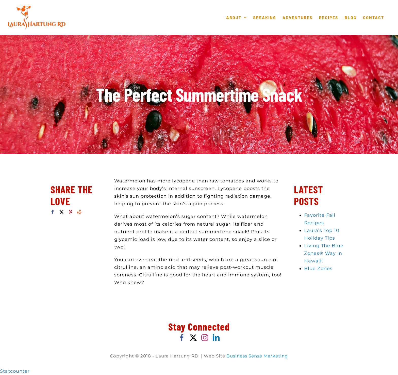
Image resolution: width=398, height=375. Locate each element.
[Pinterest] (70, 212)
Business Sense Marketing (257, 355)
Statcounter (15, 371)
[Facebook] (53, 212)
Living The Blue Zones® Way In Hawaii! (323, 253)
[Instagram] (204, 337)
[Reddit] (79, 212)
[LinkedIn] (216, 337)
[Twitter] (61, 212)
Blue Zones (318, 268)
